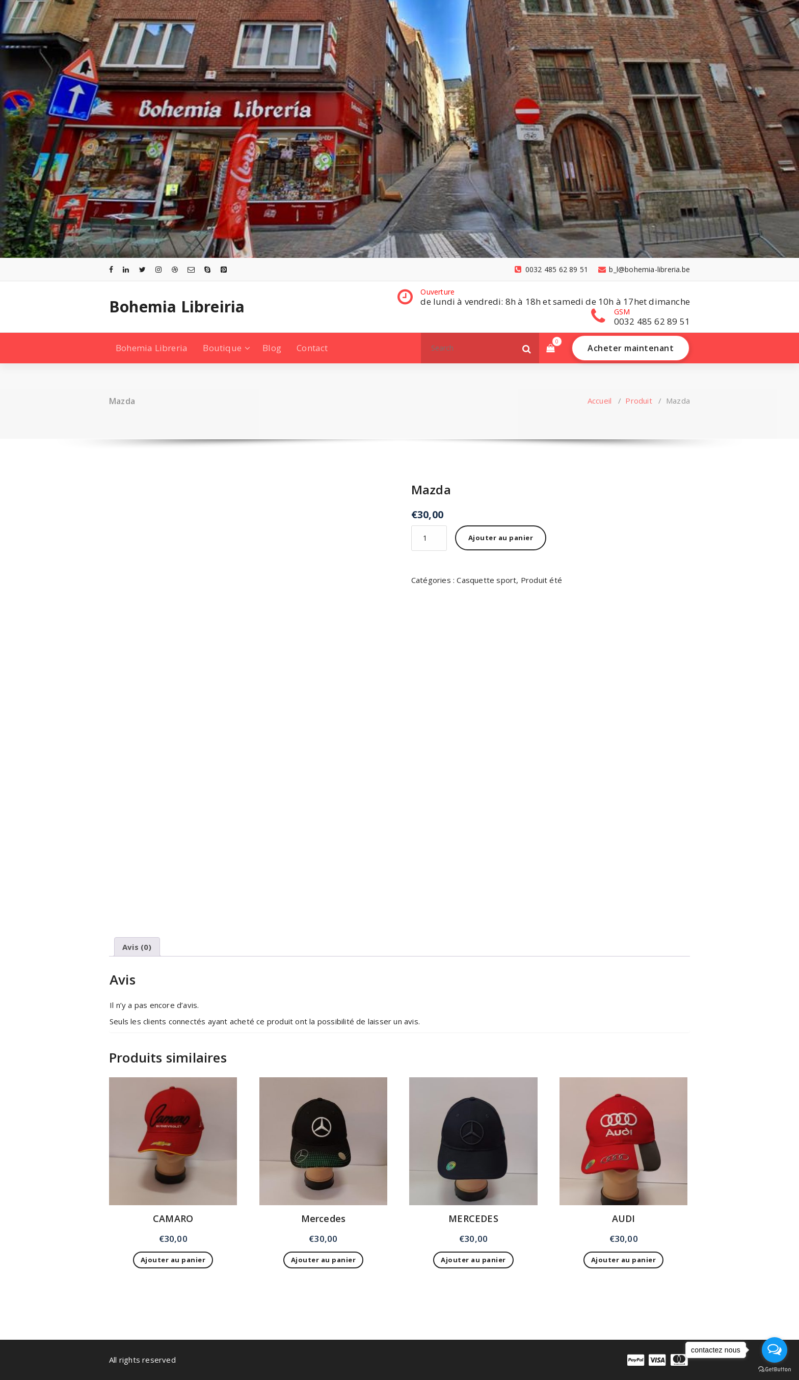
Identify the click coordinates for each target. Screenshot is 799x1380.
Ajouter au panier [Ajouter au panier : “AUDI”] (623, 1259)
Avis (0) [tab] (137, 947)
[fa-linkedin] (126, 269)
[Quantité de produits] (429, 538)
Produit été (541, 580)
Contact (312, 348)
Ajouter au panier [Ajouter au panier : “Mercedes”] (323, 1259)
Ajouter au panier (501, 537)
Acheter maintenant (631, 348)
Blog (271, 348)
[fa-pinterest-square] (224, 269)
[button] (527, 348)
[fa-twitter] (142, 269)
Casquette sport (486, 580)
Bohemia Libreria (152, 348)
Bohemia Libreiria (177, 307)
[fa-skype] (207, 269)
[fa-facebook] (111, 269)
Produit (638, 400)
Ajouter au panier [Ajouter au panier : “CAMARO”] (173, 1259)
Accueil (599, 400)
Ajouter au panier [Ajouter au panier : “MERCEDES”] (473, 1259)
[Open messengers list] (774, 1350)
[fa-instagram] (158, 269)
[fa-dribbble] (175, 269)
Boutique (222, 348)
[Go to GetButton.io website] (774, 1369)
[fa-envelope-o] (191, 269)
